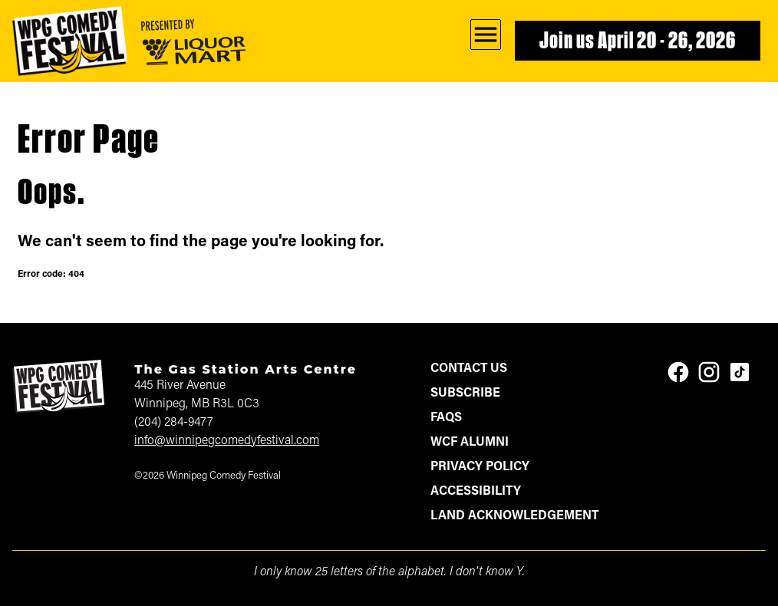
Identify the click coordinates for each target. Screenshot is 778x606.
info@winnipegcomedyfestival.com (226, 441)
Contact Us (468, 369)
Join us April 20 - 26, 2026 (637, 42)
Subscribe (465, 393)
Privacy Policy (479, 467)
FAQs (446, 418)
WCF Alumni (469, 442)
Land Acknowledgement (514, 516)
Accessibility (475, 492)
